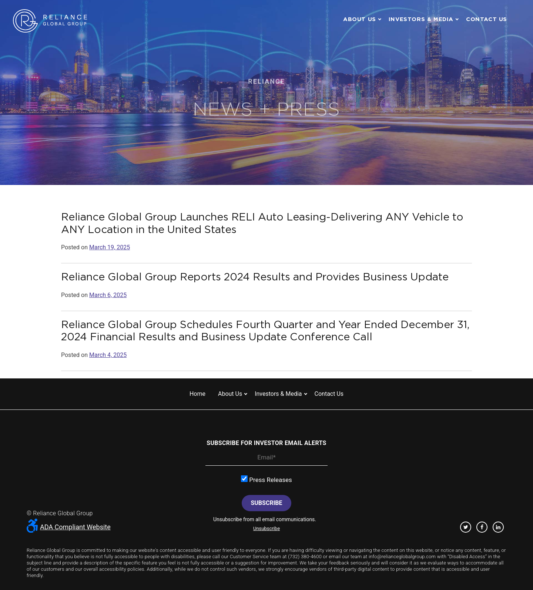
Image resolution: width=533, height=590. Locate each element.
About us (359, 19)
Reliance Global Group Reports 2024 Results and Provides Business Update (255, 276)
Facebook (481, 527)
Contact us (486, 19)
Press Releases (266, 479)
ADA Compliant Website (69, 527)
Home (197, 393)
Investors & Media (421, 19)
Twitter (465, 527)
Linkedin (498, 527)
